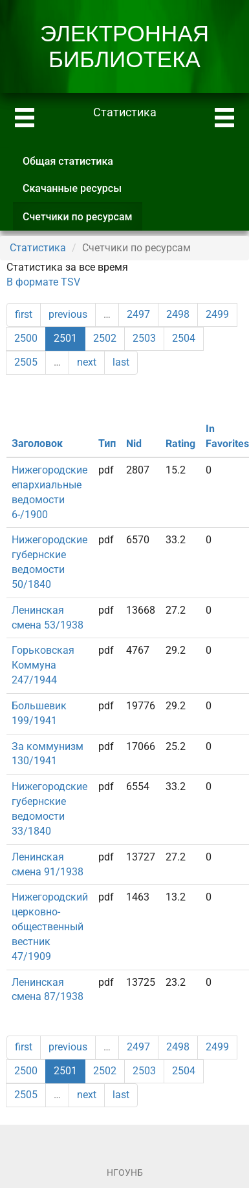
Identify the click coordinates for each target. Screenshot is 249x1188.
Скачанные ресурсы (72, 188)
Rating (180, 443)
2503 (144, 338)
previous (68, 314)
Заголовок (37, 443)
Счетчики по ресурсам (82, 220)
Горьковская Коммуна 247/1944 (43, 665)
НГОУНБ (125, 1172)
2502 (104, 338)
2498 (177, 314)
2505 (26, 362)
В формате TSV (43, 282)
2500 (26, 338)
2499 (217, 314)
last (121, 362)
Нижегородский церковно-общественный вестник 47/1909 (50, 926)
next (86, 362)
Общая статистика (68, 161)
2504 (183, 338)
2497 (138, 314)
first (23, 314)
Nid (134, 443)
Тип (107, 443)
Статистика (38, 248)
